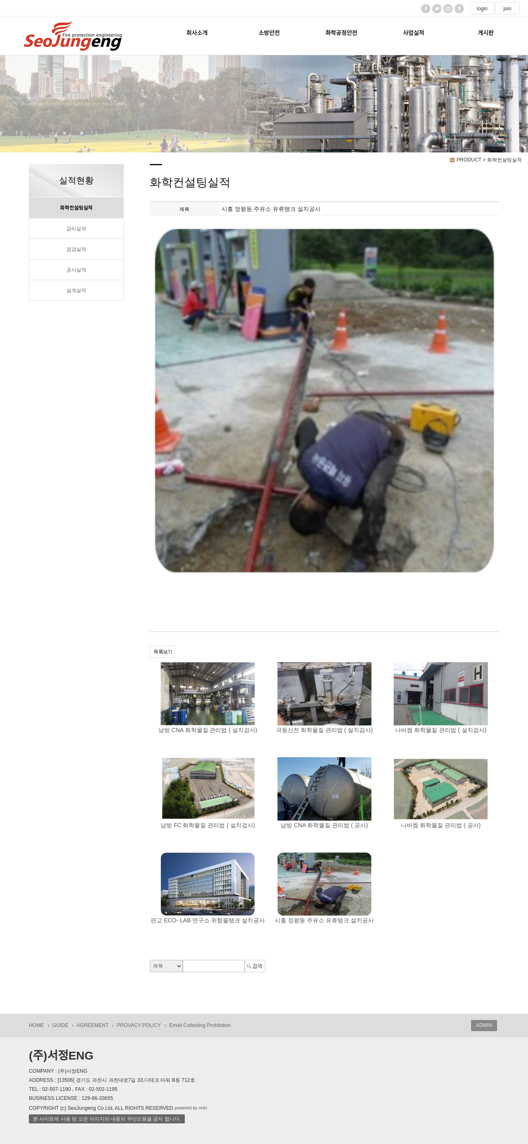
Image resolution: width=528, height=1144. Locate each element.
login (482, 9)
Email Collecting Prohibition (200, 1025)
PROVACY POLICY (139, 1025)
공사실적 (76, 270)
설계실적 (76, 290)
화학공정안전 (341, 33)
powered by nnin (190, 1107)
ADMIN (484, 1025)
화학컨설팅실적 (76, 208)
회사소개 (197, 33)
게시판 (486, 33)
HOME (36, 1025)
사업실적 (413, 33)
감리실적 (76, 229)
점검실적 (76, 249)
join (507, 9)
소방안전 (269, 33)
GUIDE (60, 1025)
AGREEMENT (93, 1025)
